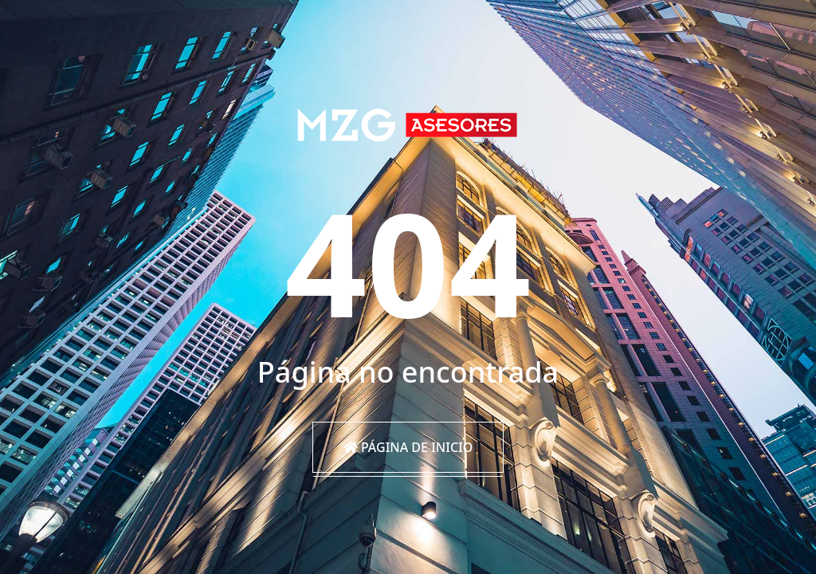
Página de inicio (408, 447)
